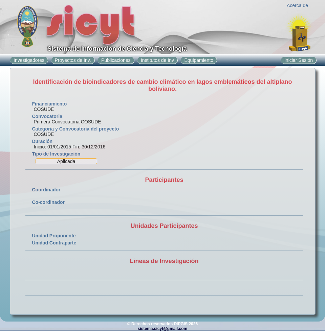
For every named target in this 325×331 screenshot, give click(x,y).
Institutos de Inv (157, 60)
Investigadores (29, 60)
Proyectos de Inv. (73, 60)
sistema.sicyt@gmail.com (162, 328)
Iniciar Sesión (298, 60)
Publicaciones (115, 60)
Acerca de (297, 5)
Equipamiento (198, 60)
